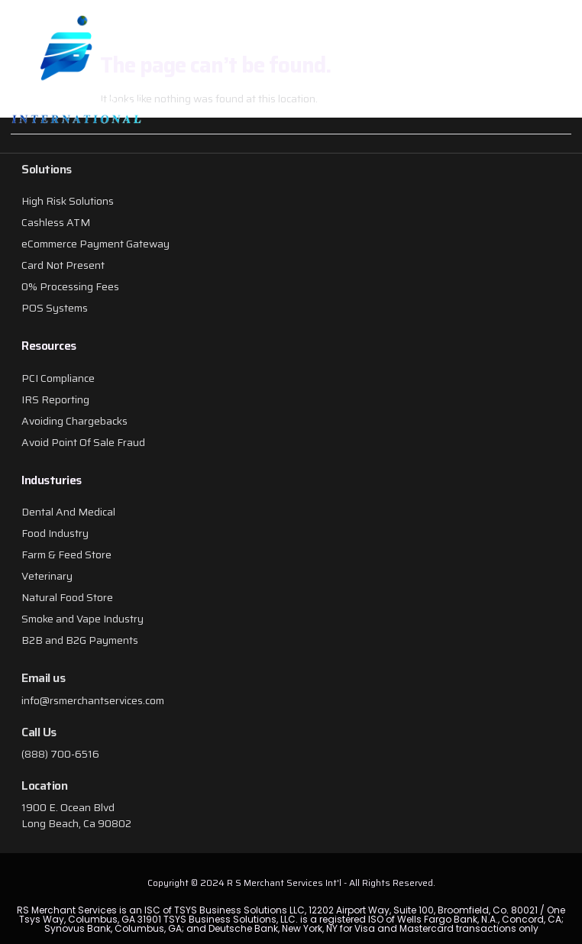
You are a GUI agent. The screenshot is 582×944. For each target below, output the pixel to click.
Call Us (39, 732)
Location (44, 785)
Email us (43, 677)
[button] (491, 76)
